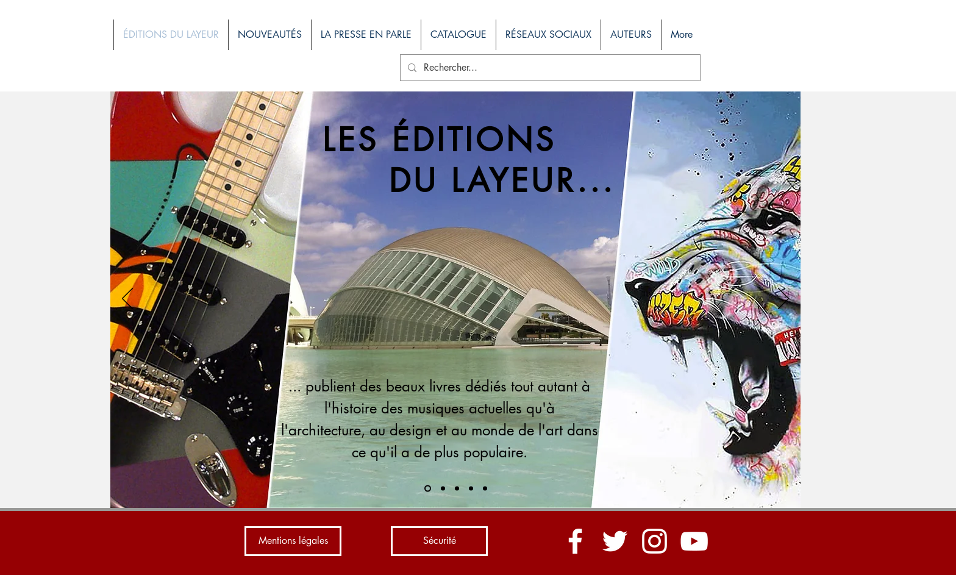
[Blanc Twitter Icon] (615, 541)
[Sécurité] (439, 541)
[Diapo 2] (443, 489)
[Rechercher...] (549, 67)
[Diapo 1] (427, 488)
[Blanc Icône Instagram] (654, 541)
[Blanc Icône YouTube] (694, 541)
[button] (458, 35)
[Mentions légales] (292, 541)
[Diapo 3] (457, 489)
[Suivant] (783, 299)
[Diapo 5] (485, 489)
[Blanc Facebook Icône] (575, 541)
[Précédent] (127, 299)
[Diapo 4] (471, 489)
